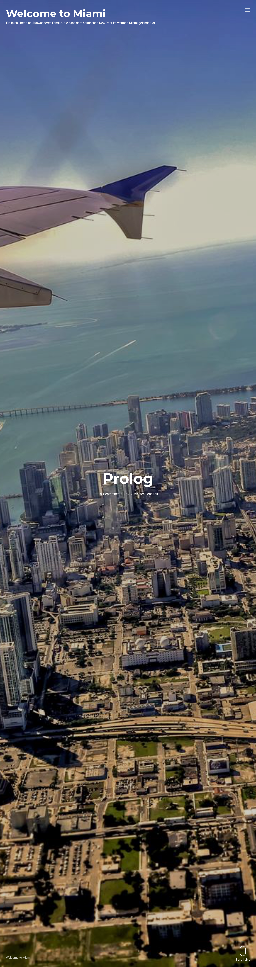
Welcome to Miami (56, 13)
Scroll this (243, 953)
